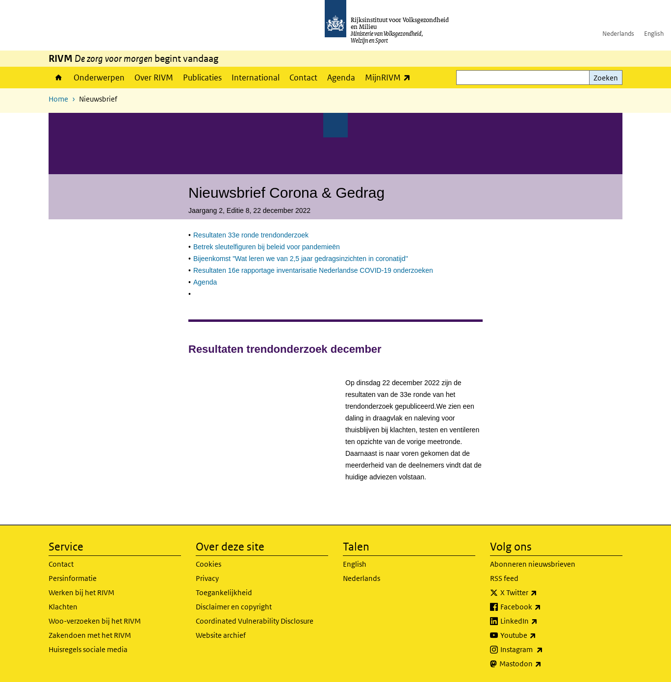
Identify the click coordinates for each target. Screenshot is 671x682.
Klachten (63, 606)
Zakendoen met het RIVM (90, 635)
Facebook (542, 607)
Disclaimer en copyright (234, 606)
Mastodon (542, 664)
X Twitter (540, 593)
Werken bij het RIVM (81, 592)
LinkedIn (540, 621)
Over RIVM (153, 77)
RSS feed (504, 578)
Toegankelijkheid (224, 592)
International (256, 77)
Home (59, 77)
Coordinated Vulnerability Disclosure (254, 621)
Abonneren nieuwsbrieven (532, 564)
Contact (303, 77)
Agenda (341, 77)
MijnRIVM (390, 77)
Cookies (208, 564)
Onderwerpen (99, 77)
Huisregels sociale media (88, 649)
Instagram (543, 650)
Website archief (221, 635)
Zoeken (606, 77)
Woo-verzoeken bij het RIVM (95, 621)
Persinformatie (73, 578)
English (654, 33)
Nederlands (618, 33)
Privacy (207, 578)
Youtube (539, 635)
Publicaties (202, 77)
